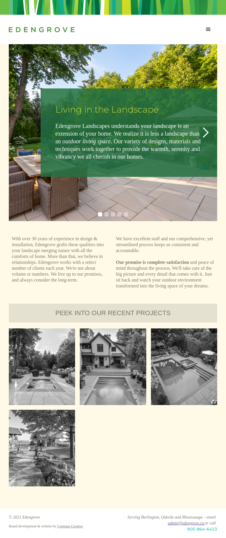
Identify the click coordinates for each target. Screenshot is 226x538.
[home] (104, 29)
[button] (208, 29)
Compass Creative (70, 526)
